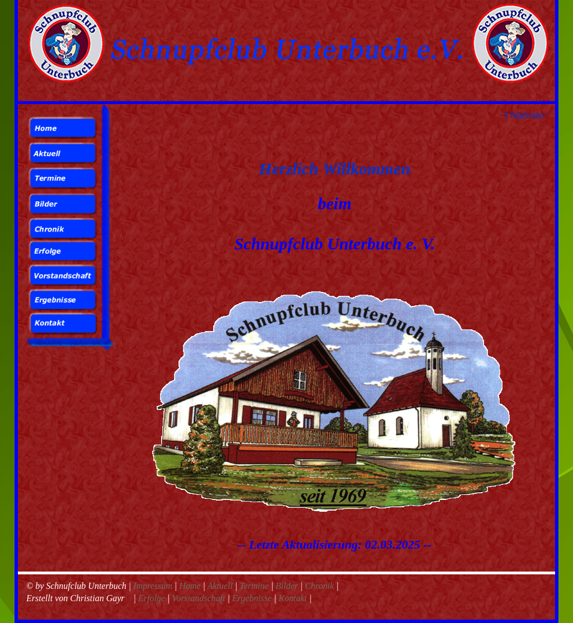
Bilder (287, 586)
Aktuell (221, 586)
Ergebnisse (252, 598)
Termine (255, 586)
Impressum (154, 586)
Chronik (319, 586)
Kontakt (293, 598)
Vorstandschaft (198, 598)
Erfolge (151, 598)
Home (191, 586)
